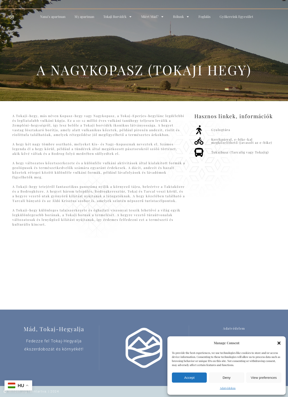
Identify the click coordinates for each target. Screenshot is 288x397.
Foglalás (204, 13)
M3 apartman (84, 13)
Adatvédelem (228, 388)
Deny (226, 377)
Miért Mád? (152, 14)
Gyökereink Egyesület (236, 13)
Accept (189, 377)
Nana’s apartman (52, 13)
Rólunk (181, 14)
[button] (279, 343)
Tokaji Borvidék (117, 14)
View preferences (264, 377)
